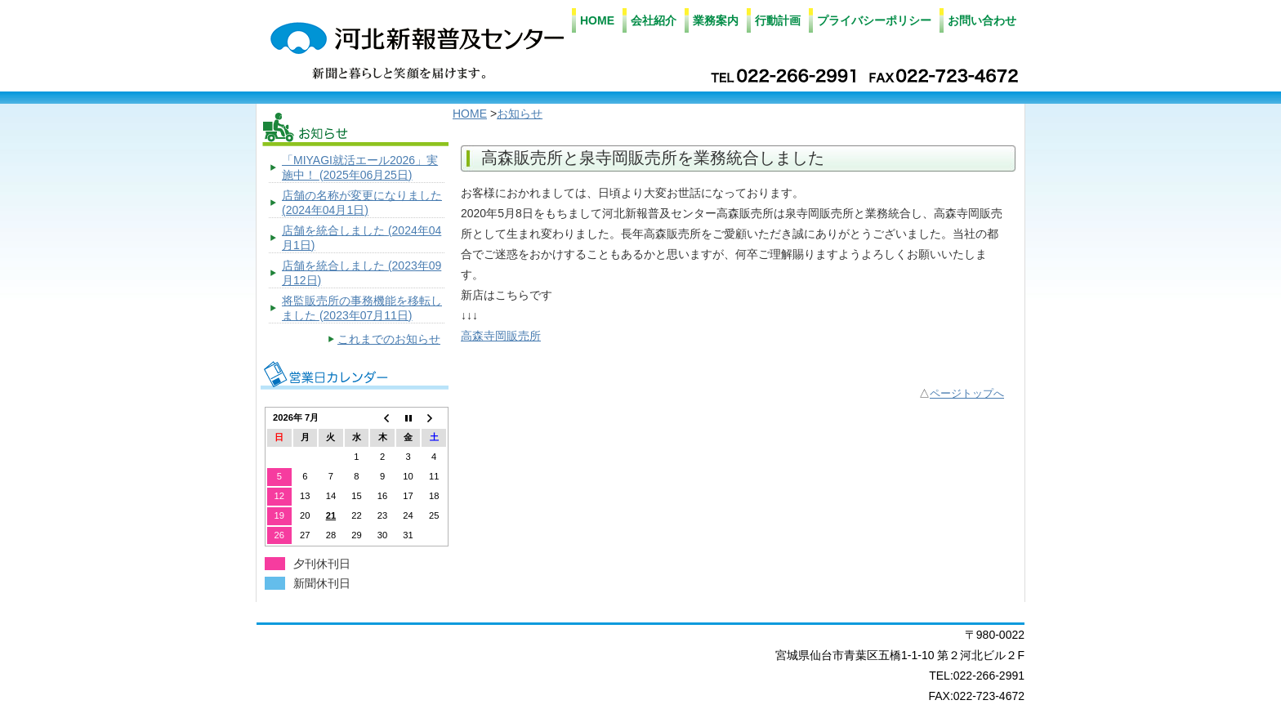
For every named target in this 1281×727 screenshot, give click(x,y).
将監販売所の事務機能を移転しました (362, 308)
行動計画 (778, 20)
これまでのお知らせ (388, 339)
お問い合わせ (982, 20)
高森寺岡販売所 (501, 335)
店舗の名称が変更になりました (362, 202)
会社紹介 (653, 20)
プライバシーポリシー (874, 20)
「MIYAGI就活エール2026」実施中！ (360, 167)
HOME (597, 20)
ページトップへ (967, 393)
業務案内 (716, 20)
